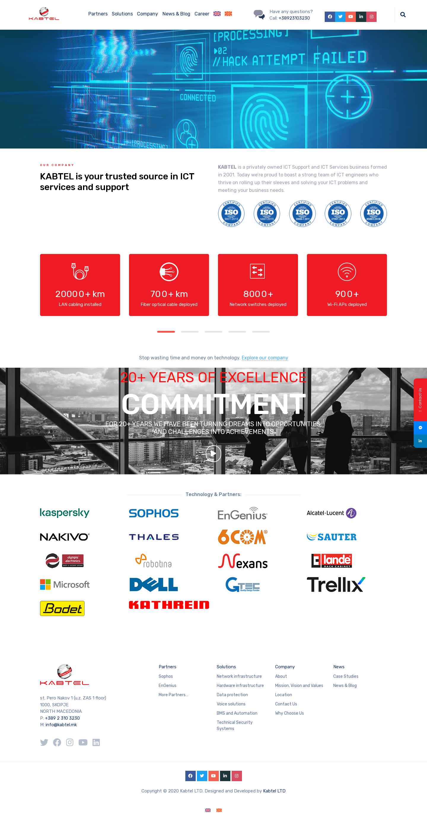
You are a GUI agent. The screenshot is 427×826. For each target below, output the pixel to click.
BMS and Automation (237, 713)
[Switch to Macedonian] (228, 15)
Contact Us (286, 704)
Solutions (122, 14)
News (339, 666)
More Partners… (173, 694)
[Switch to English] (208, 810)
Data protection (232, 694)
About (281, 676)
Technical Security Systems (235, 725)
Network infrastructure (239, 676)
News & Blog (176, 14)
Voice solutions (231, 704)
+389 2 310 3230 (62, 718)
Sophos (166, 676)
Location (283, 694)
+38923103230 (294, 18)
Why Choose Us (289, 713)
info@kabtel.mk (61, 724)
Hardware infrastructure (240, 685)
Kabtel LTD (274, 791)
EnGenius (167, 685)
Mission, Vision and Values (299, 685)
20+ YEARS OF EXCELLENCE (213, 383)
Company (147, 14)
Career (202, 14)
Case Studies (346, 676)
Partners (98, 14)
